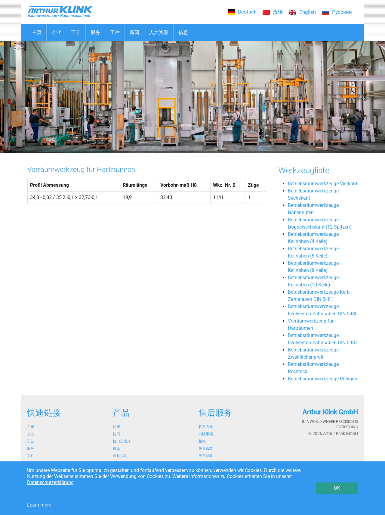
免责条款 (206, 448)
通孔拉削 (120, 456)
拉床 (116, 427)
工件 (30, 456)
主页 (30, 427)
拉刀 (116, 434)
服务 (30, 448)
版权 (202, 441)
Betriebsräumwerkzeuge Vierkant (322, 183)
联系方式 (206, 427)
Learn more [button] (39, 505)
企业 (30, 434)
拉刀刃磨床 (122, 441)
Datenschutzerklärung (50, 482)
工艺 (30, 441)
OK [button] (337, 488)
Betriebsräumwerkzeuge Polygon (322, 379)
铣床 (116, 448)
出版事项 (206, 434)
